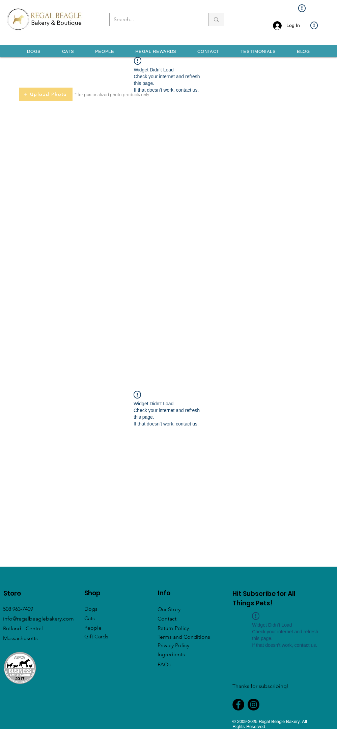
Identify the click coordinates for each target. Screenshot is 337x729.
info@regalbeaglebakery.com (38, 618)
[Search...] (154, 19)
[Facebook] (238, 704)
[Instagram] (253, 704)
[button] (34, 51)
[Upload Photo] (46, 94)
